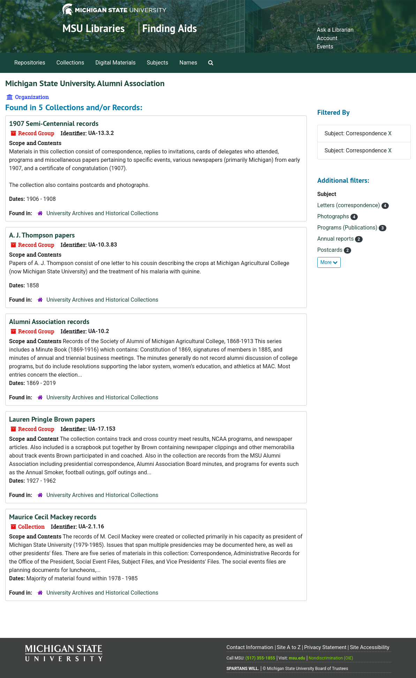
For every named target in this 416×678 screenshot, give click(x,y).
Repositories (29, 62)
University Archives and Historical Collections (102, 213)
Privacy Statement (325, 647)
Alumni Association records (49, 321)
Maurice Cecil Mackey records (52, 516)
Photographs (333, 216)
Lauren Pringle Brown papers (52, 419)
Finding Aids (169, 28)
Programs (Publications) (348, 227)
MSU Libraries (93, 28)
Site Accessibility (369, 647)
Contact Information (249, 647)
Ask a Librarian (335, 30)
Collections (70, 62)
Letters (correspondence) (349, 205)
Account (327, 38)
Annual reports (336, 238)
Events (325, 46)
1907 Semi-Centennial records (53, 123)
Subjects (157, 62)
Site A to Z (289, 647)
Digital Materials (115, 62)
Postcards (330, 250)
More (329, 262)
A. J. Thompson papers (42, 235)
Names (188, 62)
